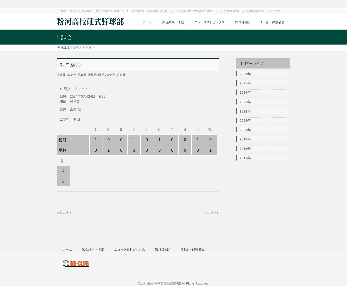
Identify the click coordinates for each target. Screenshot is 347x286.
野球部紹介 (163, 249)
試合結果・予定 (93, 249)
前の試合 (65, 213)
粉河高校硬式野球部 (168, 283)
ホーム (67, 249)
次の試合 (210, 213)
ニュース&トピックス (129, 249)
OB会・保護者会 (193, 249)
